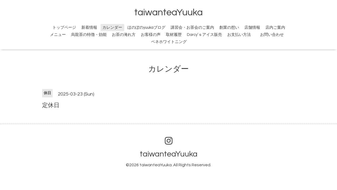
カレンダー (112, 28)
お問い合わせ (275, 35)
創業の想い (229, 28)
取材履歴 (174, 35)
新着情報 (89, 28)
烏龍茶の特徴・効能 (89, 35)
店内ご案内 (275, 28)
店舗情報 (252, 28)
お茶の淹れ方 (124, 35)
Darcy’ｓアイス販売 (204, 35)
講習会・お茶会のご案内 (192, 28)
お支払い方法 (239, 35)
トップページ (64, 28)
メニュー (58, 35)
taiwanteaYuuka (168, 12)
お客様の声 (151, 35)
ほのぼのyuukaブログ (146, 28)
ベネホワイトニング (169, 42)
